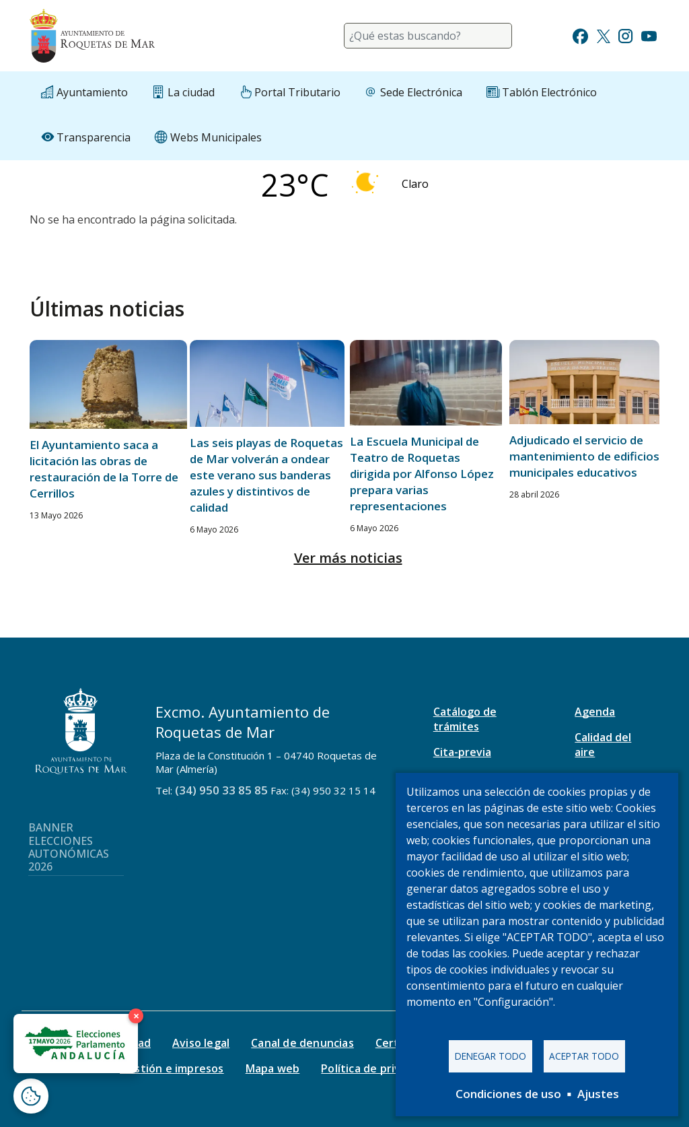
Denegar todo (490, 1056)
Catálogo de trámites (465, 719)
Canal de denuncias (302, 1042)
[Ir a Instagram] (625, 34)
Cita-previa (462, 752)
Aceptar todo (584, 1056)
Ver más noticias (348, 558)
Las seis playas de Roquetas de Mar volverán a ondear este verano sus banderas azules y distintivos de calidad (266, 475)
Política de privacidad (378, 1068)
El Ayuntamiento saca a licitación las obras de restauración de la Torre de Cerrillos (104, 469)
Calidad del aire (603, 744)
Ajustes (598, 1093)
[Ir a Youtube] (649, 34)
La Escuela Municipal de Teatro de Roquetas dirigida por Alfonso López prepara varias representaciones (422, 474)
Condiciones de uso (508, 1093)
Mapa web (273, 1068)
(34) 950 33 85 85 (221, 790)
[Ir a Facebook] (580, 34)
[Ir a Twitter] (603, 34)
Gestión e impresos (172, 1068)
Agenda (595, 711)
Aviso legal (200, 1042)
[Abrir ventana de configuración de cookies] (30, 1096)
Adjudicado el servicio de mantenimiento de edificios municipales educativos (584, 456)
